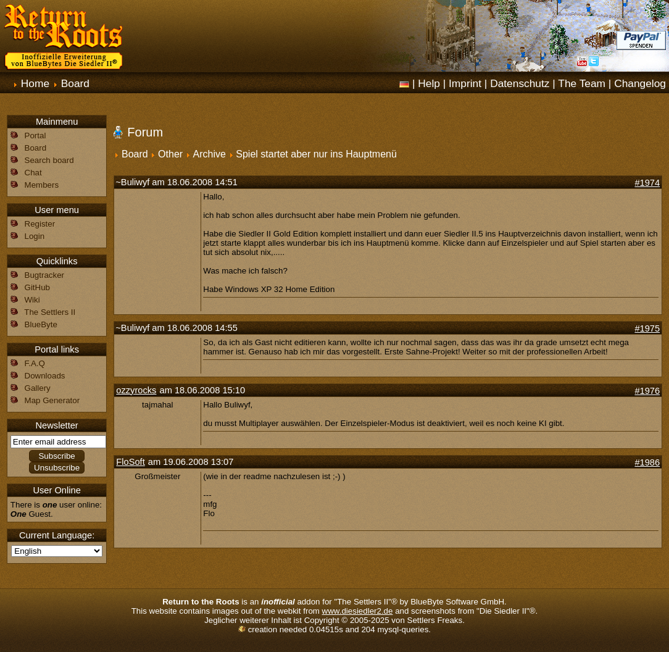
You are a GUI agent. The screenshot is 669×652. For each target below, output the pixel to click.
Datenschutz (519, 83)
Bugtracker (44, 275)
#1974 (647, 183)
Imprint (465, 83)
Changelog (640, 83)
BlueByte (41, 324)
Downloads (45, 375)
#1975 (647, 328)
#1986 (647, 462)
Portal (35, 135)
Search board (49, 160)
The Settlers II (49, 312)
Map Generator (52, 400)
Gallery (38, 388)
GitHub (37, 287)
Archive (209, 154)
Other (170, 154)
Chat (33, 172)
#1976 (647, 391)
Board (75, 83)
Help (429, 83)
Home (35, 83)
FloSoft (130, 462)
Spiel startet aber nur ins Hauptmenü (316, 154)
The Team (581, 83)
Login (35, 236)
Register (40, 223)
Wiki (32, 299)
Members (42, 185)
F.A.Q (35, 363)
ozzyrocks (136, 390)
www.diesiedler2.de (357, 611)
